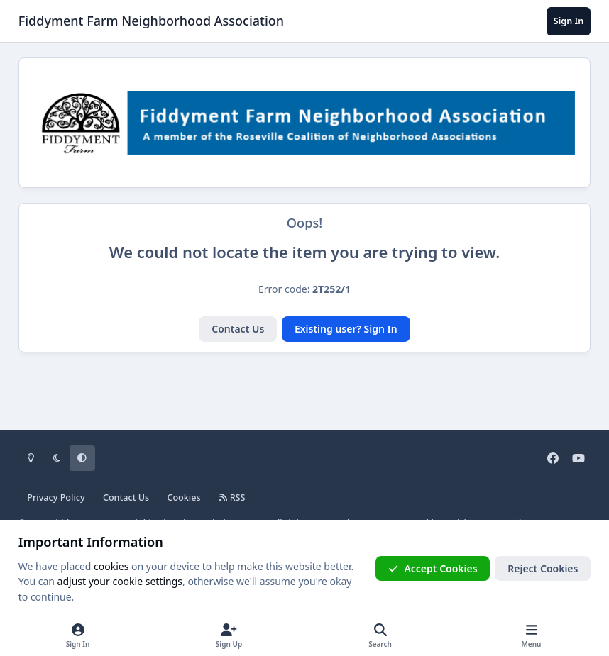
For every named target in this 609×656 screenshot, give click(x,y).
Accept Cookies (433, 568)
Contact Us (238, 328)
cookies (111, 566)
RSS (232, 497)
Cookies (183, 497)
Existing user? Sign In (346, 328)
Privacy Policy (55, 497)
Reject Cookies (543, 568)
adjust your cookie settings (119, 581)
